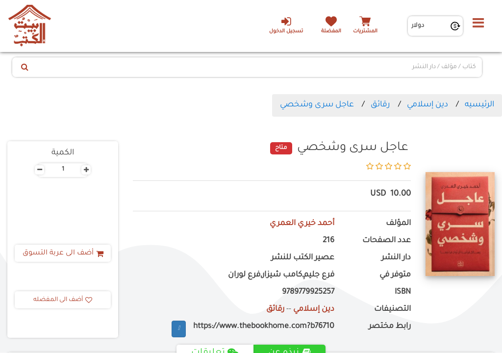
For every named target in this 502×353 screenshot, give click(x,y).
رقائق (380, 105)
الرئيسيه (479, 105)
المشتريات (365, 31)
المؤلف (398, 224)
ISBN (403, 292)
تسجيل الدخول (286, 25)
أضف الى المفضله (62, 300)
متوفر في (395, 275)
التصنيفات (392, 309)
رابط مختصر (390, 327)
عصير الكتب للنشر (302, 258)
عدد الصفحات (386, 241)
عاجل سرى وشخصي (317, 105)
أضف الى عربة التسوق (63, 253)
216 (328, 241)
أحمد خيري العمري (302, 224)
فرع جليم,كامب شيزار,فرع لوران (281, 275)
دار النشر (396, 258)
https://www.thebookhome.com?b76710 (263, 327)
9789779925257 (308, 292)
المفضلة (331, 31)
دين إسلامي (427, 105)
